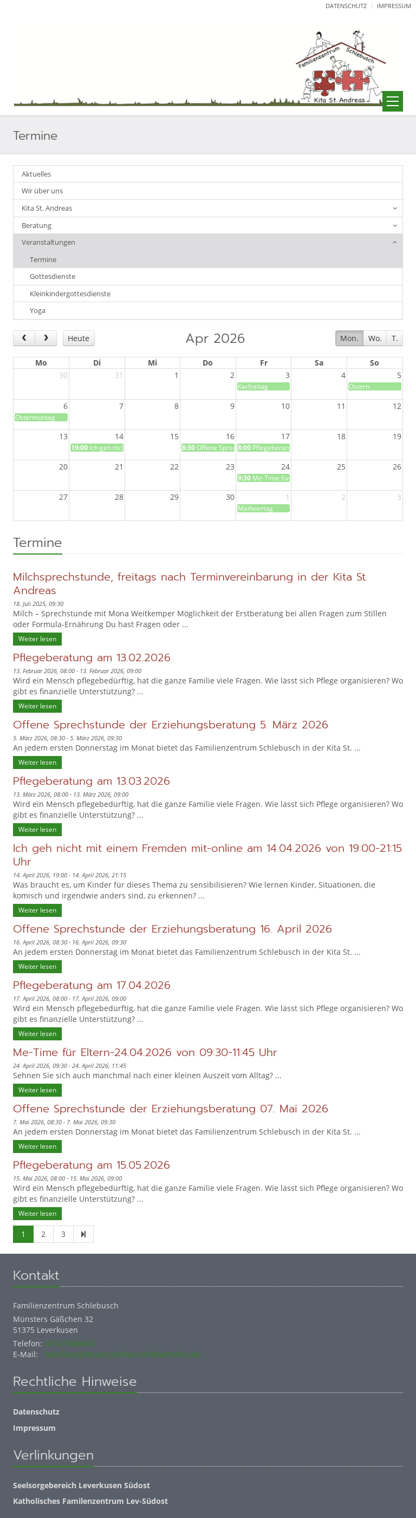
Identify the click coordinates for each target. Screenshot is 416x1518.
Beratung (36, 225)
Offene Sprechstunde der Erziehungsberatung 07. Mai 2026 (170, 1108)
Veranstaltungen (48, 242)
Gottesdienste (52, 276)
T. (395, 338)
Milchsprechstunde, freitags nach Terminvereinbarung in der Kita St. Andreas (190, 583)
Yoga (38, 310)
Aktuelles (36, 174)
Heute (78, 338)
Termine (43, 259)
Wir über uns (42, 191)
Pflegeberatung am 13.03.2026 (91, 781)
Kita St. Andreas (47, 208)
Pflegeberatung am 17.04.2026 (92, 985)
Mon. (349, 338)
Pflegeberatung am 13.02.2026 (92, 657)
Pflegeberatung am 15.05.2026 (91, 1165)
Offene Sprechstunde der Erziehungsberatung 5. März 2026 (170, 724)
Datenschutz (346, 6)
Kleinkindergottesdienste (70, 293)
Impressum (394, 6)
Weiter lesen (37, 638)
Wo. (375, 338)
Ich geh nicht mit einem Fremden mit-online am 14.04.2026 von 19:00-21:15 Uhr (207, 855)
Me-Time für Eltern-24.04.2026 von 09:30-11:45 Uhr (145, 1052)
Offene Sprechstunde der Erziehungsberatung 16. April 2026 (172, 929)
